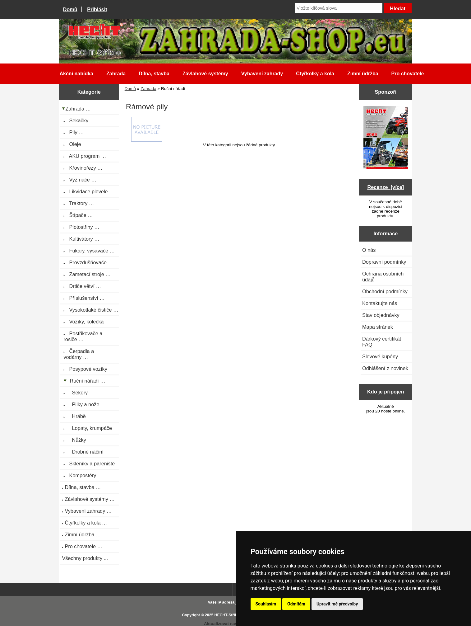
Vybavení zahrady (262, 73)
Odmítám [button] (296, 603)
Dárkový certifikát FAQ (381, 341)
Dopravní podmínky (384, 262)
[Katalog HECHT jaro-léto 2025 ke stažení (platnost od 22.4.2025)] (385, 138)
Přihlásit (97, 9)
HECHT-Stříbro (228, 615)
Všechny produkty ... (85, 558)
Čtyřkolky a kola (315, 73)
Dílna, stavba (154, 73)
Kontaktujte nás (379, 303)
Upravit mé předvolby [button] (337, 603)
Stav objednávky (380, 315)
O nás (369, 250)
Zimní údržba (362, 73)
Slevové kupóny (380, 356)
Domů (70, 9)
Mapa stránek (377, 327)
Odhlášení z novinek (385, 368)
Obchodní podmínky (385, 291)
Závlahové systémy (205, 73)
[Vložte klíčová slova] (338, 8)
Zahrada (148, 88)
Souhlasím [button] (266, 603)
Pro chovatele (407, 73)
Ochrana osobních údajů (383, 276)
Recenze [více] (385, 187)
